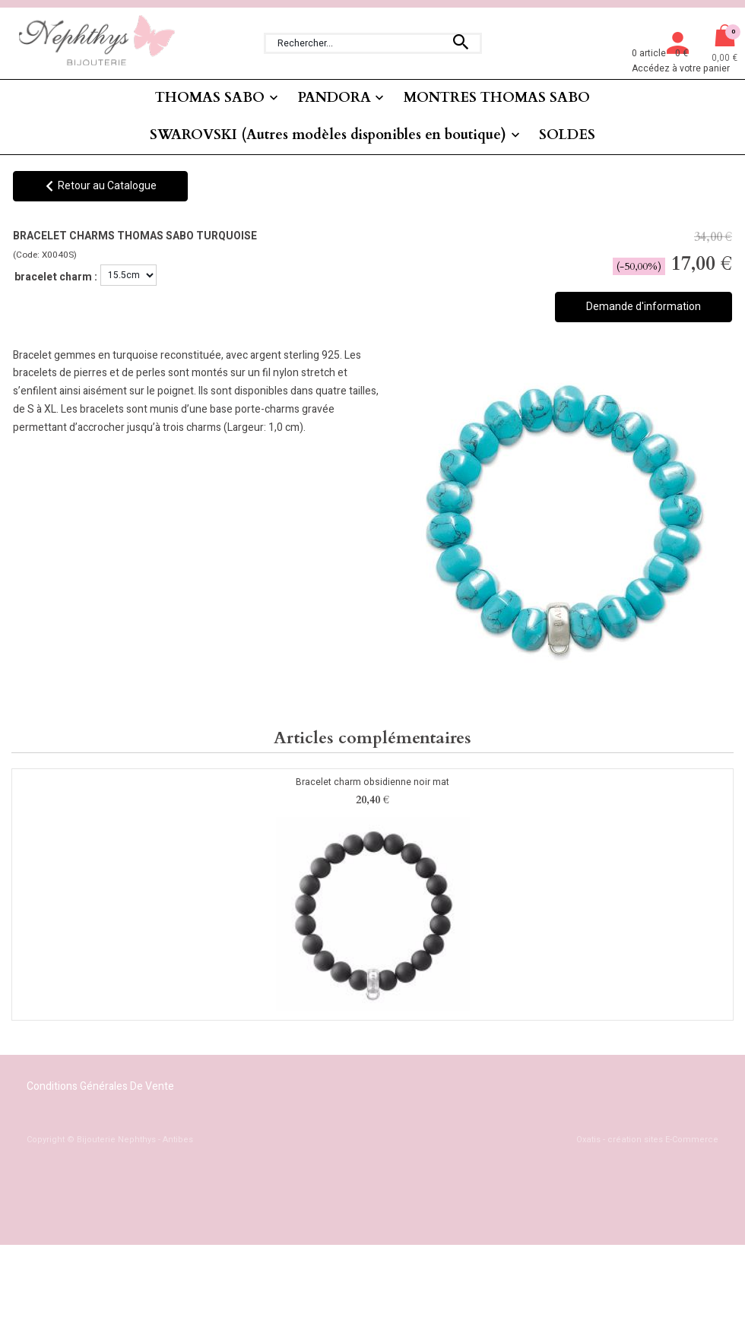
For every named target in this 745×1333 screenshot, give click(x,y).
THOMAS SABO (210, 97)
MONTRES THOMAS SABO (497, 97)
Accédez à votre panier (681, 68)
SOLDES (567, 134)
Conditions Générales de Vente (100, 1086)
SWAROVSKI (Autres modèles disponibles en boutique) (328, 134)
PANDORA (334, 97)
